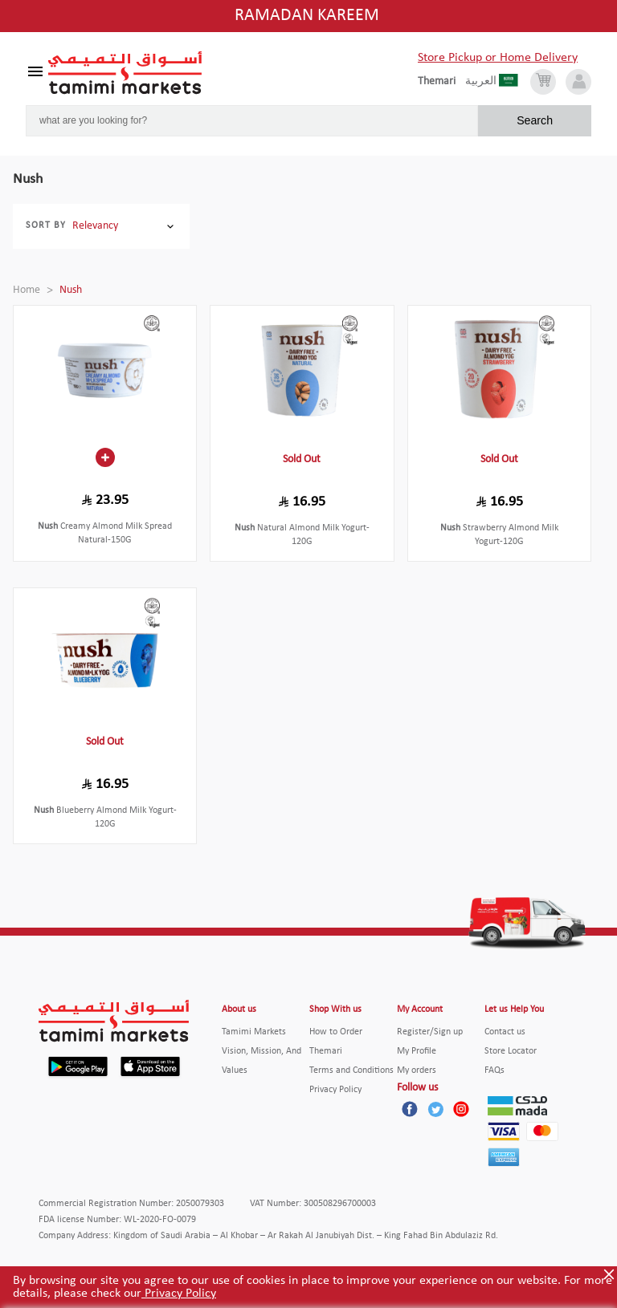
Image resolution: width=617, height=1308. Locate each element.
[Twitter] (435, 1109)
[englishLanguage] (441, 82)
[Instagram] (461, 1109)
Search (535, 120)
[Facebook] (410, 1109)
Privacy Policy (178, 1293)
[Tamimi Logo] (125, 73)
